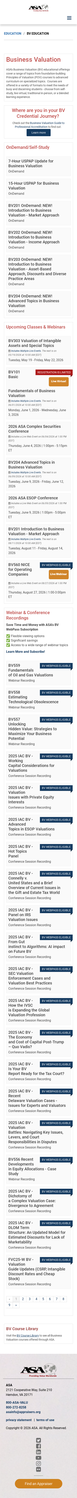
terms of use (45, 1420)
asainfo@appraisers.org (23, 1412)
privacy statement (19, 1420)
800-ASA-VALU (17, 1402)
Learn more (39, 132)
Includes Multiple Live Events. (26, 351)
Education (12, 33)
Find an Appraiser (38, 1484)
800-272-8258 (16, 1407)
